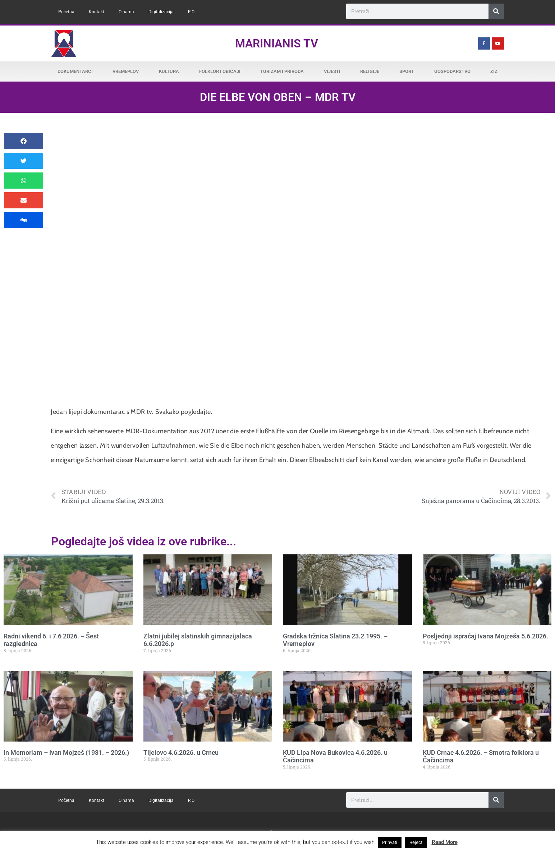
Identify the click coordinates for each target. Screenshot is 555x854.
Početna (66, 11)
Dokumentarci (75, 71)
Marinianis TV (276, 43)
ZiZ (493, 71)
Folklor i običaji (219, 71)
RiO (191, 11)
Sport (406, 71)
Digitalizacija (161, 11)
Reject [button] (415, 842)
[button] (23, 141)
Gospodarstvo (452, 71)
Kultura (169, 71)
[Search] (496, 11)
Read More (445, 842)
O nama (126, 11)
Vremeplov (126, 71)
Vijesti (332, 71)
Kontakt (96, 11)
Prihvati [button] (389, 842)
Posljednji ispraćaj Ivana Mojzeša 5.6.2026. (485, 636)
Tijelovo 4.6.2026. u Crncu (181, 752)
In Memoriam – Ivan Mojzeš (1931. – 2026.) (66, 752)
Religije (369, 71)
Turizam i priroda (282, 71)
